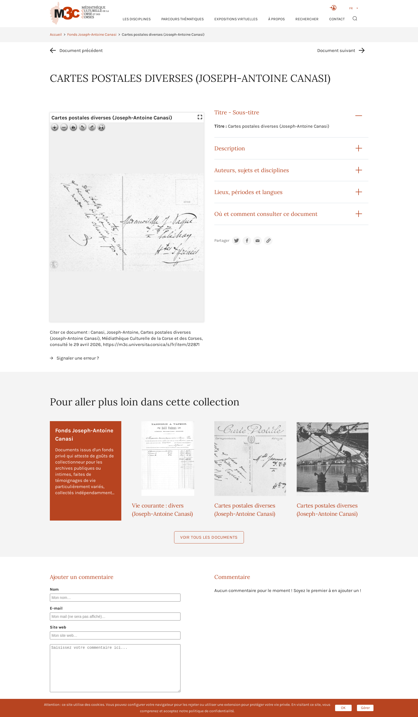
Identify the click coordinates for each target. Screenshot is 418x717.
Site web (58, 627)
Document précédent (81, 50)
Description (229, 148)
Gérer (365, 708)
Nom (54, 589)
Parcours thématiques (182, 19)
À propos (276, 19)
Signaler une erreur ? (78, 358)
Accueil (56, 34)
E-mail (56, 608)
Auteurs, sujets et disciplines (251, 170)
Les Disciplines (137, 19)
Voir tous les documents (209, 537)
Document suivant (336, 50)
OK (343, 708)
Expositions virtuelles (236, 19)
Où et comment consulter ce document (265, 213)
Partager (221, 241)
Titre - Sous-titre (236, 112)
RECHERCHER (307, 19)
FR (351, 8)
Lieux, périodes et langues (248, 192)
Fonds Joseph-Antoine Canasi (91, 34)
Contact (337, 19)
